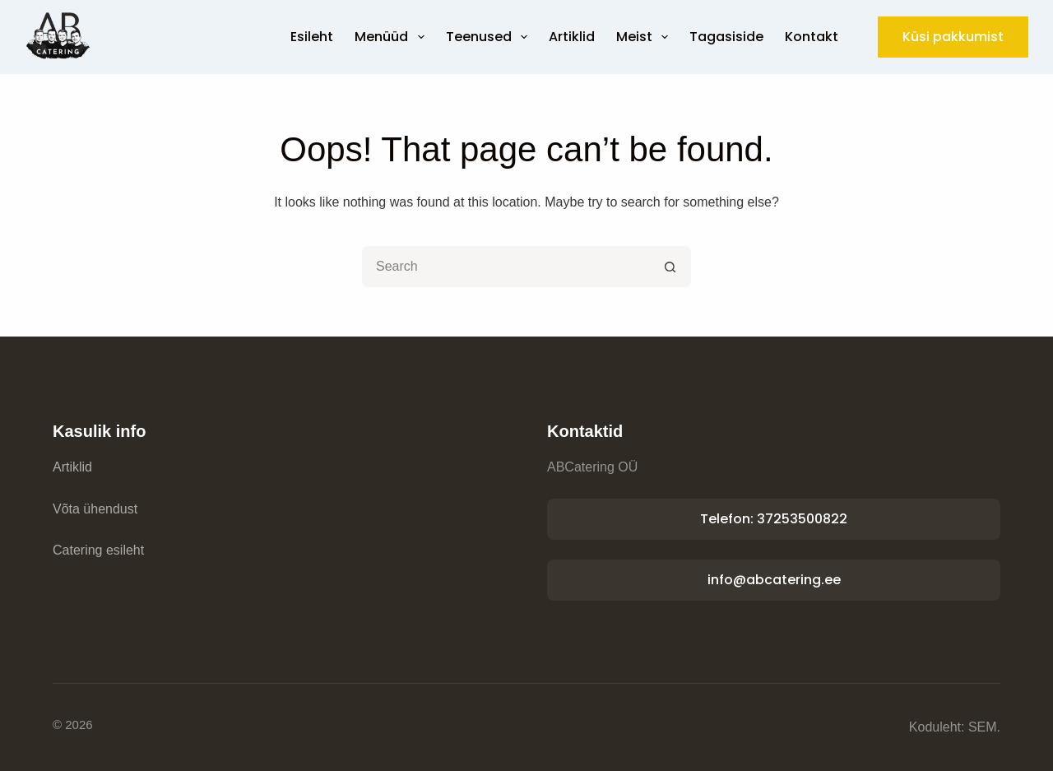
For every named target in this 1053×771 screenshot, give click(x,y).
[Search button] (670, 266)
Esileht (311, 36)
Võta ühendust (95, 509)
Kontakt (811, 36)
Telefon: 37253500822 (773, 518)
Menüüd (392, 37)
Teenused (490, 37)
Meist (645, 37)
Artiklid (572, 36)
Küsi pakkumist (953, 36)
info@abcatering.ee (774, 579)
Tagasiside (726, 36)
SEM (982, 727)
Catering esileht (98, 550)
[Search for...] (506, 266)
